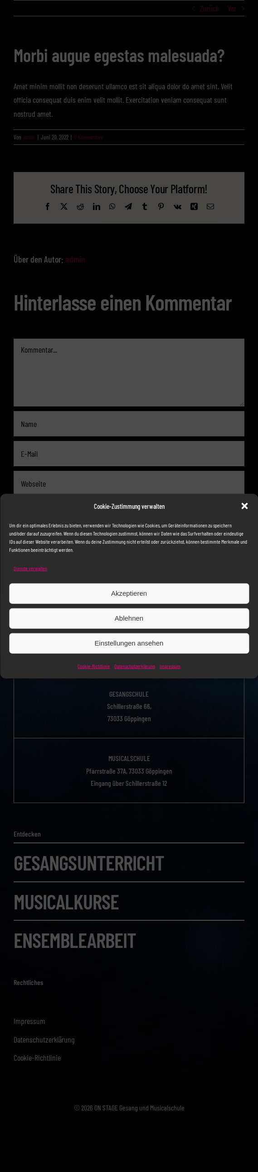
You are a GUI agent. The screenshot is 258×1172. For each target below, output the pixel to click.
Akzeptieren (129, 593)
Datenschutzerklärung (134, 665)
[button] (244, 506)
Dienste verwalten (30, 568)
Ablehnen (129, 618)
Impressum (170, 665)
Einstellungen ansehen (129, 643)
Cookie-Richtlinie (94, 665)
